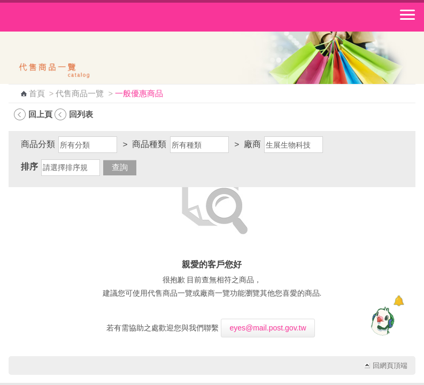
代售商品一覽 (80, 93)
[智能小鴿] (381, 321)
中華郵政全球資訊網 (67, 17)
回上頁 (40, 114)
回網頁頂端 (390, 365)
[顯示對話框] (398, 300)
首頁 (37, 93)
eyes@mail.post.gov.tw (267, 328)
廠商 (252, 144)
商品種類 (149, 144)
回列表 (81, 114)
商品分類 (38, 144)
